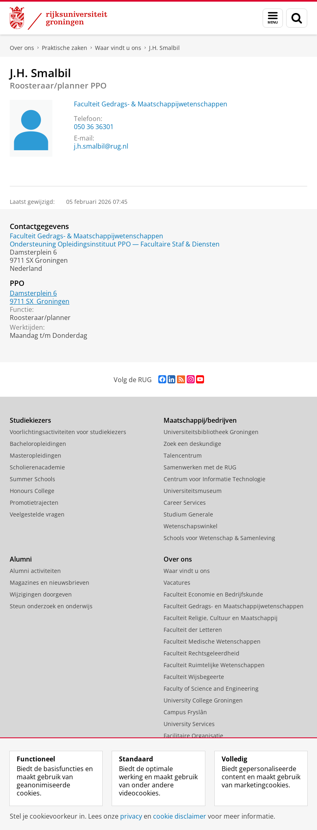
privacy (131, 816)
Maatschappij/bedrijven (200, 420)
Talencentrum (183, 455)
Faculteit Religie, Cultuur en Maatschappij (221, 618)
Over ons (22, 48)
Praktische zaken (64, 48)
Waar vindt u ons (118, 48)
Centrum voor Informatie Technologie (214, 479)
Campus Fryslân (185, 712)
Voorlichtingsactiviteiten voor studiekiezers (68, 432)
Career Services (185, 502)
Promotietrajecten (34, 502)
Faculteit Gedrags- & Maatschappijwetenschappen (150, 103)
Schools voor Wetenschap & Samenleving (219, 538)
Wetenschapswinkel (191, 526)
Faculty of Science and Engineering (211, 688)
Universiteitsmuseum (193, 491)
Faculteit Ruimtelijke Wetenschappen (214, 665)
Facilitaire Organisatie (193, 735)
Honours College (32, 491)
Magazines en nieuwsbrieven (49, 582)
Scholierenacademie (37, 467)
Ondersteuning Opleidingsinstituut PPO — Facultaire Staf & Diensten (115, 244)
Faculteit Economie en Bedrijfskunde (213, 594)
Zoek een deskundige (192, 443)
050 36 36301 (94, 126)
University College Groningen (203, 700)
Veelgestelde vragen (37, 514)
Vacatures (177, 582)
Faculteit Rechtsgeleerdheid (201, 653)
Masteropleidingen (35, 455)
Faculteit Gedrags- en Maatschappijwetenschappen (234, 606)
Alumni (21, 559)
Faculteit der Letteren (193, 629)
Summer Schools (32, 479)
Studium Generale (188, 514)
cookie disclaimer (179, 816)
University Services (189, 724)
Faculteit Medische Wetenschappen (212, 641)
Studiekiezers (30, 420)
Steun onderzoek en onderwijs (51, 606)
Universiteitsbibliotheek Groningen (211, 432)
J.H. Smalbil (164, 48)
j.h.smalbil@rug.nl (101, 146)
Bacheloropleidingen (38, 443)
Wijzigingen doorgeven (41, 594)
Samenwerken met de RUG (200, 467)
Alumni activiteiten (35, 571)
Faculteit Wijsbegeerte (194, 677)
